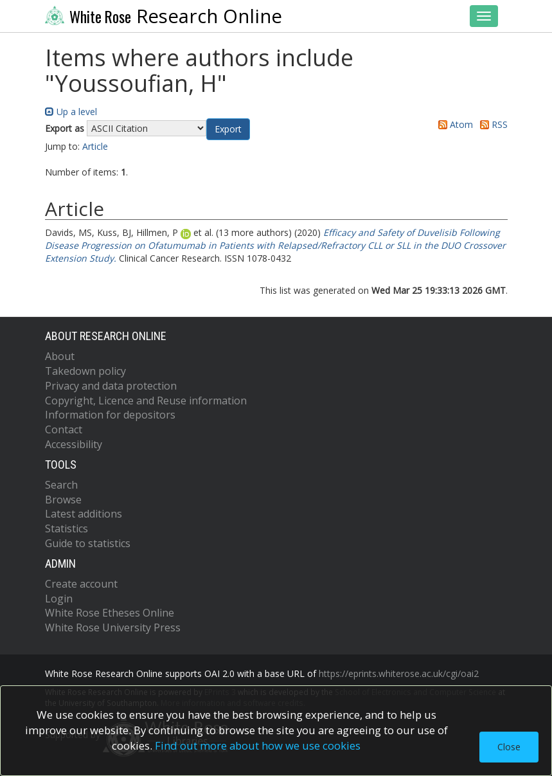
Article (95, 146)
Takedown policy (85, 371)
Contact (63, 429)
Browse (63, 499)
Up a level (71, 111)
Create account (81, 584)
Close (509, 747)
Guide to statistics (87, 543)
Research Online (164, 16)
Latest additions (83, 514)
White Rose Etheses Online (109, 613)
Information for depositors (110, 415)
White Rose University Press (113, 627)
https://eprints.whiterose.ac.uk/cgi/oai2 (399, 673)
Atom (453, 124)
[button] (228, 129)
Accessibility (73, 444)
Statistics (66, 528)
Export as (64, 128)
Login (59, 598)
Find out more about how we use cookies (258, 745)
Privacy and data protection (111, 386)
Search (61, 485)
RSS (492, 124)
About (60, 356)
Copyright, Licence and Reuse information (146, 400)
